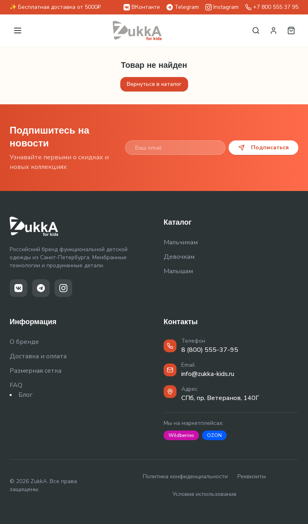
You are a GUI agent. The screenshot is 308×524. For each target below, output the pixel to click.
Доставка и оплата (38, 356)
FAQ (16, 385)
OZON (214, 435)
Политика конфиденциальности (185, 476)
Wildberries (181, 435)
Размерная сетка (35, 370)
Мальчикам (181, 242)
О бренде (24, 341)
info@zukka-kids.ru (207, 374)
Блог (25, 394)
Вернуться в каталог (154, 84)
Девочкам (179, 256)
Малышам (178, 271)
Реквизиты (251, 476)
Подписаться (263, 147)
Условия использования (204, 494)
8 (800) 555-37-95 (209, 349)
